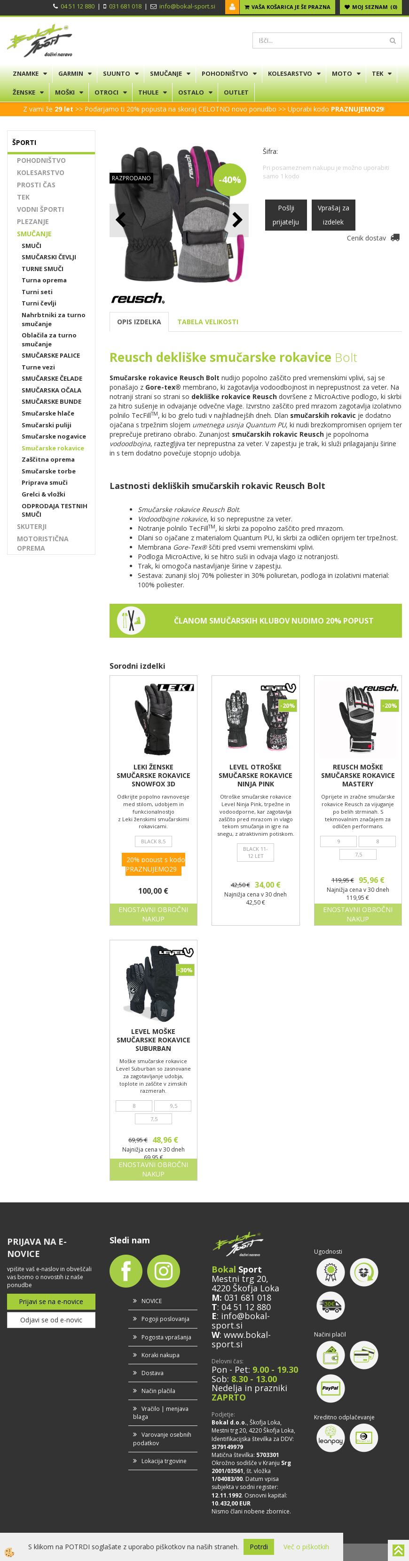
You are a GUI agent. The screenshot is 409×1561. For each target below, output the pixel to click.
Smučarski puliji (46, 425)
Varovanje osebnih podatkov (162, 1439)
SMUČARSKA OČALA (51, 390)
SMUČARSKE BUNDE (51, 401)
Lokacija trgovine (164, 1461)
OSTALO (191, 92)
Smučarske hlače (48, 413)
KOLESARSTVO (290, 73)
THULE (148, 92)
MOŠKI (65, 92)
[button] (237, 220)
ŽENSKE (24, 92)
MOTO (342, 73)
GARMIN (70, 73)
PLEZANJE (33, 221)
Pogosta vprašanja (166, 1337)
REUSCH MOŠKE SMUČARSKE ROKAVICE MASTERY (358, 775)
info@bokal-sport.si (187, 6)
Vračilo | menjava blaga (161, 1413)
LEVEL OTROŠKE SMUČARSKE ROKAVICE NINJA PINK (255, 775)
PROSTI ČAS (36, 184)
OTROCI (106, 92)
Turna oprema (44, 280)
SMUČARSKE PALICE (51, 355)
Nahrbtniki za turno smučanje (54, 319)
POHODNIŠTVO (225, 73)
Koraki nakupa (161, 1355)
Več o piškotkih (306, 1546)
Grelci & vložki (43, 494)
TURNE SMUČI (42, 268)
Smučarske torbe (49, 471)
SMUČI (31, 245)
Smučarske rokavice (53, 448)
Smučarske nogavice (54, 436)
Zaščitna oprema (48, 459)
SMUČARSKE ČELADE (52, 378)
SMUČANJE (166, 73)
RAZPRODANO (131, 178)
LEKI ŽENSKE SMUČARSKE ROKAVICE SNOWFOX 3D (153, 775)
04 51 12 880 (77, 6)
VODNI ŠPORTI (40, 209)
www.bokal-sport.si (241, 1339)
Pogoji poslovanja (165, 1319)
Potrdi (259, 1546)
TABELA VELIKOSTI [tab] (207, 321)
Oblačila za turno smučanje (49, 339)
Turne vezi (38, 367)
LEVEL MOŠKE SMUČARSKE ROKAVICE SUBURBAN (153, 1040)
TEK (377, 73)
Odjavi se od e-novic (51, 1319)
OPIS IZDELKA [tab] (139, 321)
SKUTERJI (32, 526)
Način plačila (158, 1391)
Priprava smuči (45, 482)
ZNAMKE (26, 73)
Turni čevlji (39, 303)
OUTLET (236, 92)
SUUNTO (116, 73)
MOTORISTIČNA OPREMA (43, 543)
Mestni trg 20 (239, 1278)
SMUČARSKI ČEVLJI (49, 257)
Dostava (153, 1373)
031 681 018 (125, 6)
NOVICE (152, 1301)
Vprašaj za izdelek (333, 214)
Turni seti (37, 292)
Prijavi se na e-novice (51, 1301)
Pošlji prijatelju (286, 214)
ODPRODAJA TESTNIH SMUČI (54, 510)
